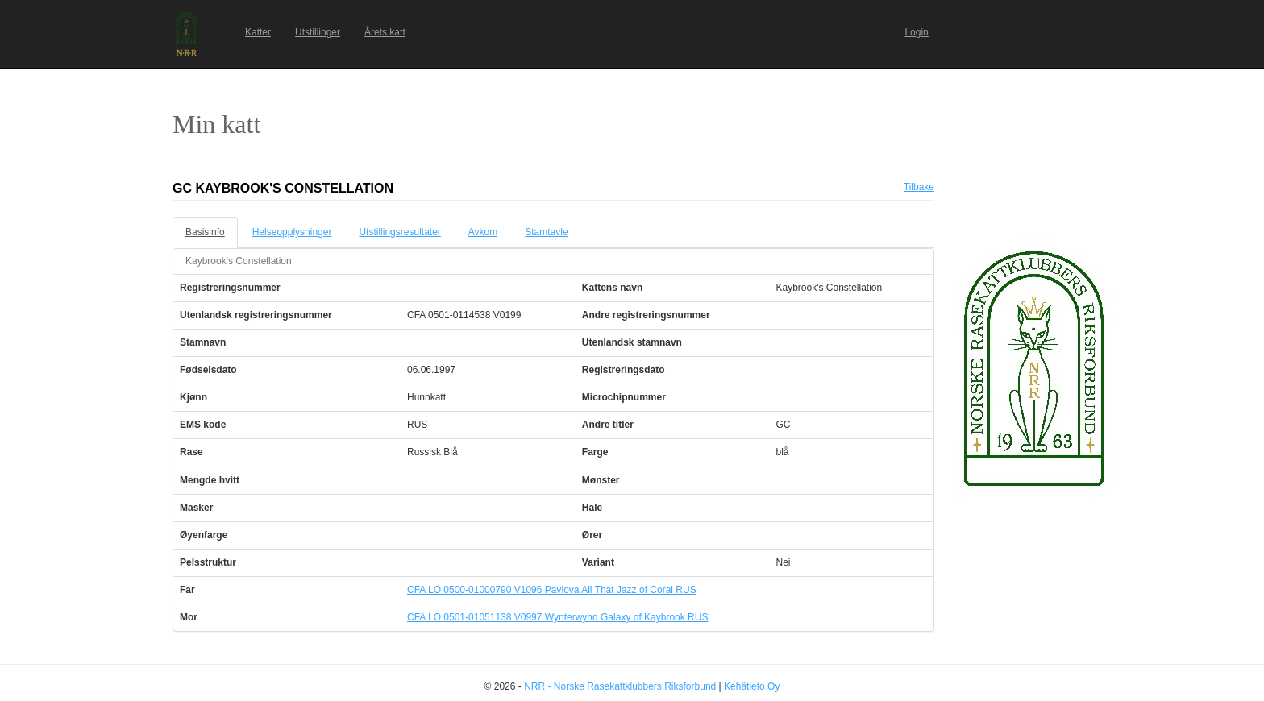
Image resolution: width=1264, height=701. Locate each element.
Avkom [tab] (482, 232)
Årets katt (384, 32)
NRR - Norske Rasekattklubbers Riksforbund (620, 686)
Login (916, 32)
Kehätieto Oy (752, 686)
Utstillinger (317, 32)
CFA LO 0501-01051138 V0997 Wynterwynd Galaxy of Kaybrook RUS (557, 617)
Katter (258, 32)
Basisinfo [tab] (205, 232)
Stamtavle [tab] (546, 232)
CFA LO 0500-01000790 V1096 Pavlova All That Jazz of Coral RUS (551, 589)
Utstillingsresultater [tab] (399, 232)
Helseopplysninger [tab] (292, 232)
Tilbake (919, 187)
